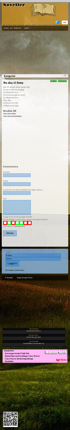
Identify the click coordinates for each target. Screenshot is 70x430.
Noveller (14, 5)
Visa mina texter (9, 114)
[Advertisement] (35, 52)
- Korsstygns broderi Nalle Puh (16, 353)
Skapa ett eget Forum (24, 278)
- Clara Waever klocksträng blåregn (18, 359)
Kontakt (6, 28)
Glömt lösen (19, 270)
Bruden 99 (9, 110)
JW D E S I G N (20, 226)
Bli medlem (10, 270)
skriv (11, 28)
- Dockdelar (8, 361)
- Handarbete (8, 351)
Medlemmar (17, 28)
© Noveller (9, 278)
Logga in (26, 28)
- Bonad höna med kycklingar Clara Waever (21, 356)
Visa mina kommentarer (12, 116)
